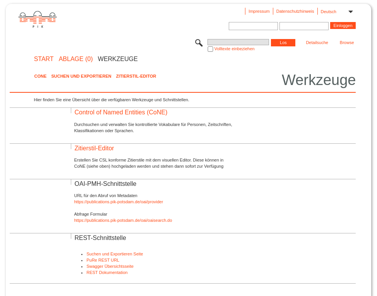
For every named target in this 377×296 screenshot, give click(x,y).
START (44, 59)
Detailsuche (317, 42)
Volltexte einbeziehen (234, 48)
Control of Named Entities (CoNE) (120, 112)
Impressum (258, 11)
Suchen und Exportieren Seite (114, 254)
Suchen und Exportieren (81, 76)
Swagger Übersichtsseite (110, 266)
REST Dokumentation (106, 272)
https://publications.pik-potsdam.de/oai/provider (118, 201)
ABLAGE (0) (76, 59)
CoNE (40, 76)
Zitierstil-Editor (136, 76)
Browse (347, 42)
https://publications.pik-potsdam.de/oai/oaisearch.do (123, 220)
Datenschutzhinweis (295, 11)
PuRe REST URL (102, 260)
